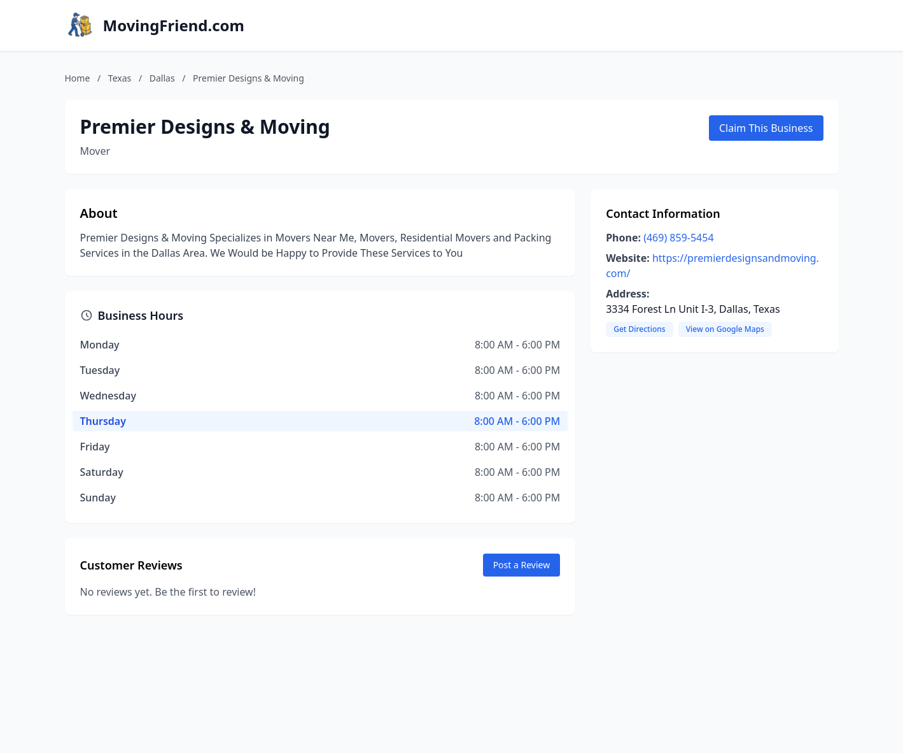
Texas (119, 78)
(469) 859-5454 (678, 238)
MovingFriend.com (174, 25)
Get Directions (639, 329)
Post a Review (521, 565)
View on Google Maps (725, 329)
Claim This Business (766, 128)
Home (77, 78)
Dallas (162, 78)
